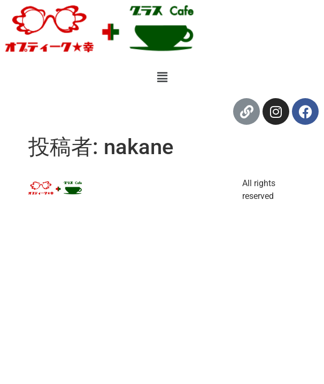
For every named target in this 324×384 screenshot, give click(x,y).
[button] (162, 77)
